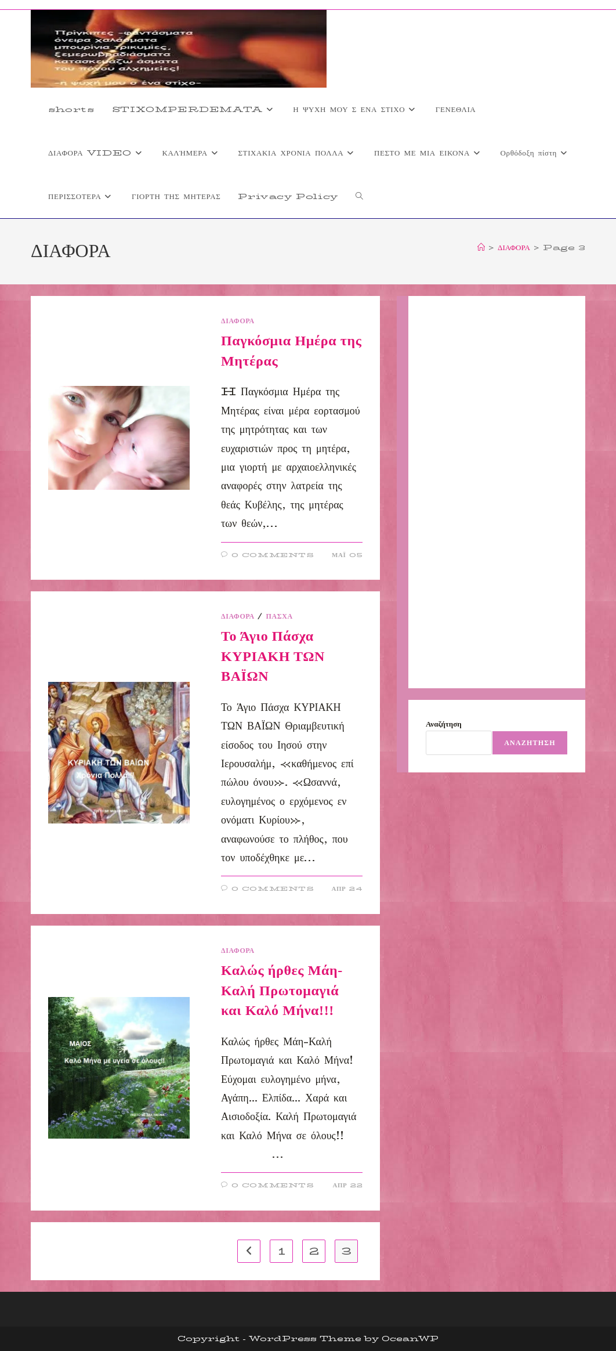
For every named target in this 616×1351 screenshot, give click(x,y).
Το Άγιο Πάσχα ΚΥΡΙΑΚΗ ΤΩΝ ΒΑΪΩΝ (273, 656)
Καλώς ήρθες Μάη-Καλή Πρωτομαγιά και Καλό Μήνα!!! (282, 990)
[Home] (481, 247)
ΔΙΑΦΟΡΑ (238, 320)
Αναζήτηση (444, 723)
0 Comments (272, 555)
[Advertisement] (497, 492)
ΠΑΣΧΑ (279, 616)
